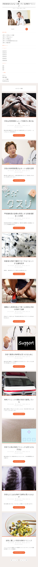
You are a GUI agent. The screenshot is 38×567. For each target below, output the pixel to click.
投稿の (4, 77)
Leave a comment (19, 172)
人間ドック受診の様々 (6, 42)
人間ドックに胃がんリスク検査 (8, 35)
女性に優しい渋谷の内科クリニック (19, 540)
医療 (3, 67)
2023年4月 (4, 52)
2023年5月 (4, 51)
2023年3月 (4, 54)
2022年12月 (4, 60)
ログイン (4, 75)
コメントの (5, 79)
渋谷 (3, 69)
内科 (3, 66)
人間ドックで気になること (7, 37)
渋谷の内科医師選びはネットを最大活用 (19, 168)
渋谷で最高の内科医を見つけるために (19, 354)
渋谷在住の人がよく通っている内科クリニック (19, 5)
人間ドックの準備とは (6, 38)
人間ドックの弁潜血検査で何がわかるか (10, 40)
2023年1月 (4, 58)
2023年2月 (4, 56)
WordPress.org (5, 81)
